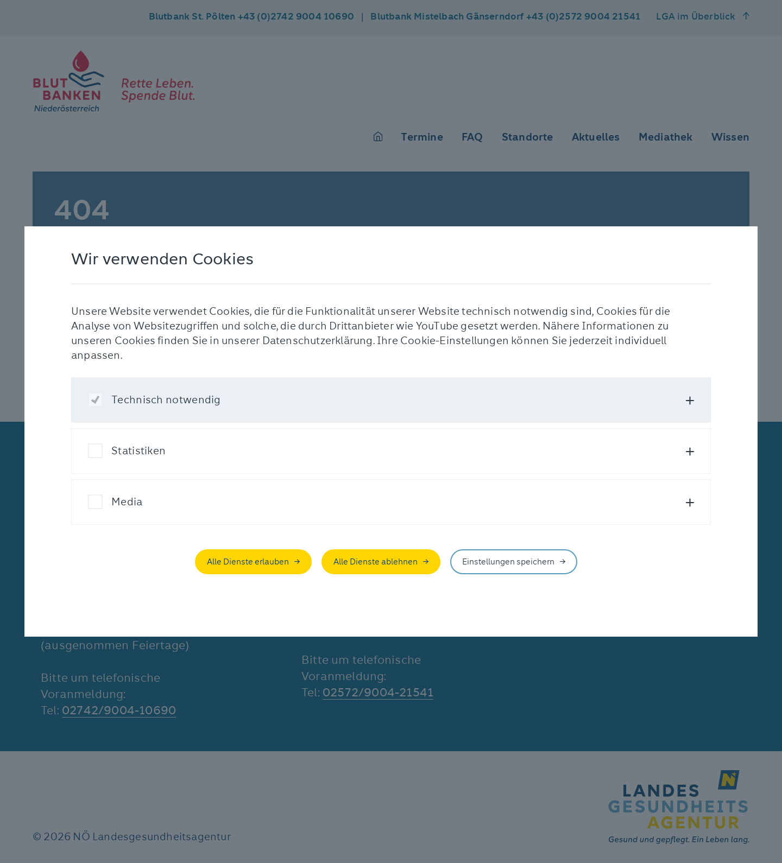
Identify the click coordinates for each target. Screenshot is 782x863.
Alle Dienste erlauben (248, 562)
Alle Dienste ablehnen (375, 562)
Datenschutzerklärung (317, 340)
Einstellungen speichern (508, 562)
